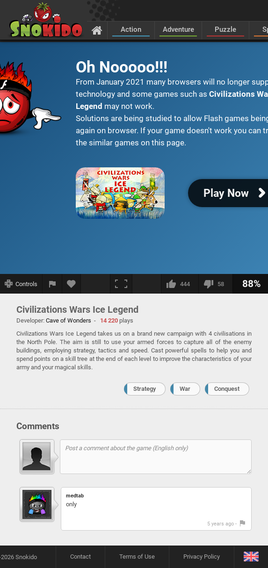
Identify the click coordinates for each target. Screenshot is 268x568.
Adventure (178, 29)
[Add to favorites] (71, 284)
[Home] (97, 29)
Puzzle (225, 29)
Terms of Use (137, 556)
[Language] (251, 557)
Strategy (144, 388)
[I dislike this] (215, 284)
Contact (80, 556)
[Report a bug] (52, 284)
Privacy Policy (201, 556)
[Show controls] (21, 284)
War (185, 388)
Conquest (226, 388)
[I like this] (179, 284)
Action (131, 29)
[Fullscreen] (121, 284)
